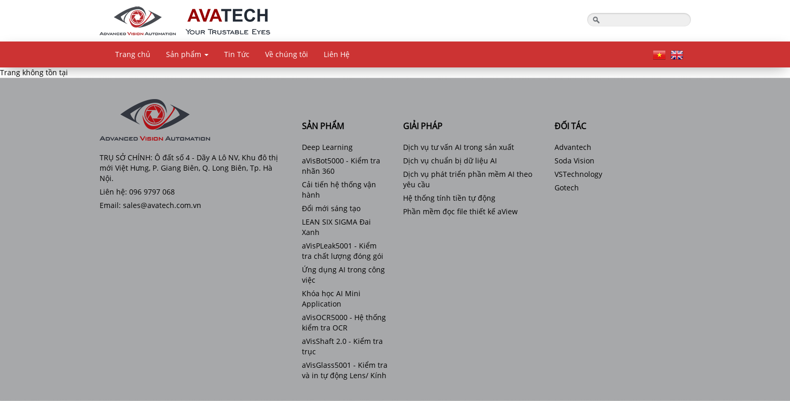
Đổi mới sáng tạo (331, 208)
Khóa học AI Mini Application (331, 298)
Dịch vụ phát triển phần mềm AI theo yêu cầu (467, 179)
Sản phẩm (187, 54)
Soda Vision (574, 160)
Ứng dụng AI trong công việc (343, 275)
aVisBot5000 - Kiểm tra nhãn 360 (341, 166)
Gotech (567, 187)
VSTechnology (578, 174)
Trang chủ (132, 54)
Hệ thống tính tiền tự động (449, 198)
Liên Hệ (337, 54)
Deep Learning (327, 147)
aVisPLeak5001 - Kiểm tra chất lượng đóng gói (342, 251)
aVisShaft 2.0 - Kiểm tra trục (342, 346)
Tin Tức (237, 54)
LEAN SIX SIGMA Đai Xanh (336, 227)
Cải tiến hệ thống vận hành (339, 189)
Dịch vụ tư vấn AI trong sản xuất (458, 147)
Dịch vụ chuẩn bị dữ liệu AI (450, 160)
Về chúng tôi (286, 54)
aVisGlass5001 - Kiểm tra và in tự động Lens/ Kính (344, 370)
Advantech (573, 147)
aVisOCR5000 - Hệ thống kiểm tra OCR (344, 322)
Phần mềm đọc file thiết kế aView (460, 211)
